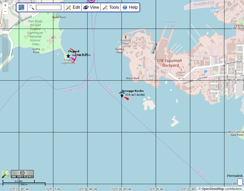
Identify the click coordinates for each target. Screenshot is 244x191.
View (94, 7)
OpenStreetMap (213, 189)
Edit (76, 7)
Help (133, 7)
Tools (114, 7)
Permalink (235, 176)
